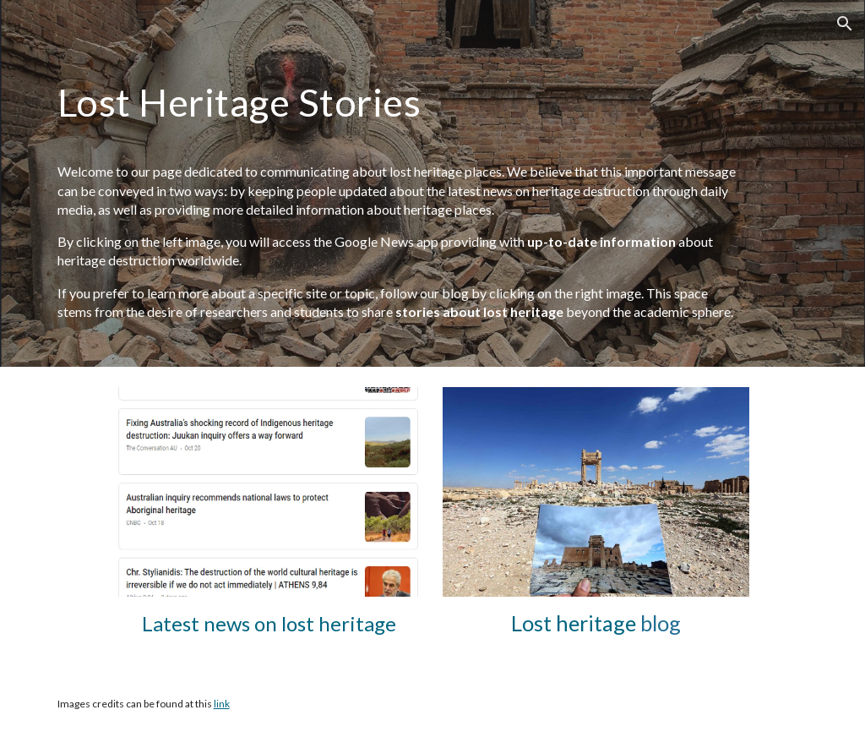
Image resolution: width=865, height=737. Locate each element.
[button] (844, 23)
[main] (400, 102)
